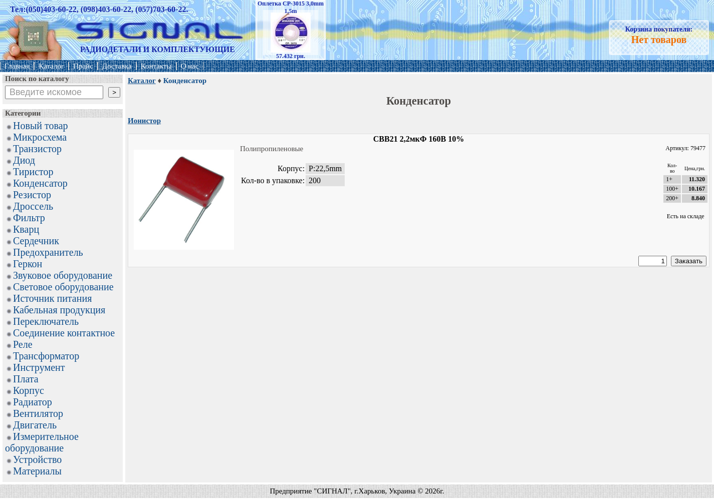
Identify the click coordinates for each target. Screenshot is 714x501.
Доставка (117, 66)
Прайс (83, 66)
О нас (190, 66)
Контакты (156, 66)
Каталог (51, 66)
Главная (17, 66)
